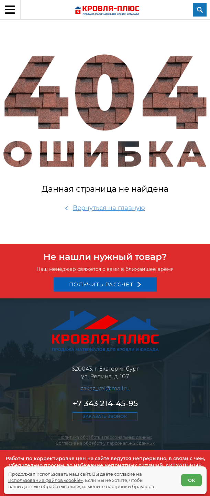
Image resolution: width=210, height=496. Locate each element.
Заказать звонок (105, 416)
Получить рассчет (101, 284)
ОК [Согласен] (191, 480)
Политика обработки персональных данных (105, 437)
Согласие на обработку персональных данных (105, 443)
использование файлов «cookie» (45, 480)
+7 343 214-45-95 (105, 403)
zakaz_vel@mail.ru (105, 388)
